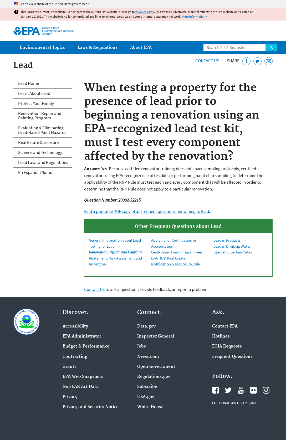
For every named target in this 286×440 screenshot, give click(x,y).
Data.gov (146, 326)
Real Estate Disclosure (38, 142)
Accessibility (75, 326)
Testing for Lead (102, 246)
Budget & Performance (86, 346)
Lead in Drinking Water (232, 246)
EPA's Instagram (266, 390)
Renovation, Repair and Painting (115, 252)
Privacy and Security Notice (91, 407)
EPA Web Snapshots (83, 376)
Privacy (70, 397)
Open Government (156, 366)
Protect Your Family (36, 103)
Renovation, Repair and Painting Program (39, 115)
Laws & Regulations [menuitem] (98, 47)
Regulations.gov (153, 376)
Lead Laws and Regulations (43, 162)
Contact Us (207, 60)
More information (194, 16)
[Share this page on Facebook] (246, 61)
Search (271, 47)
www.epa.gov (144, 12)
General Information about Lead (115, 240)
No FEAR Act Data (81, 386)
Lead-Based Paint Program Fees (176, 252)
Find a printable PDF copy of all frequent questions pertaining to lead (146, 211)
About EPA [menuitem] (141, 47)
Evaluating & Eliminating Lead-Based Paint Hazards (42, 130)
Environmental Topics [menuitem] (42, 47)
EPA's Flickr (253, 390)
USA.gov (145, 397)
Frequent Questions (232, 356)
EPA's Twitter (228, 390)
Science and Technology (40, 152)
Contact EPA (225, 326)
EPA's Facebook (215, 390)
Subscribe (147, 386)
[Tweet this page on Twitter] (257, 61)
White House (150, 407)
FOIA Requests (227, 346)
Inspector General (155, 336)
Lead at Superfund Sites (232, 252)
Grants (69, 366)
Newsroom (148, 356)
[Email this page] (268, 61)
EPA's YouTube (240, 390)
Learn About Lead (34, 93)
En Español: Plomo (35, 172)
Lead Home (28, 83)
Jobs (141, 346)
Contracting (75, 356)
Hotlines (221, 336)
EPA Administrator (82, 336)
